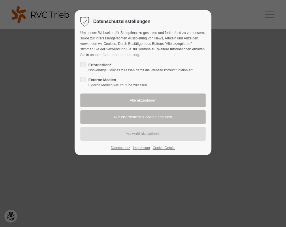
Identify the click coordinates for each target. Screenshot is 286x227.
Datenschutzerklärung (121, 55)
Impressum (141, 148)
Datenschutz (120, 148)
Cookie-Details (164, 148)
